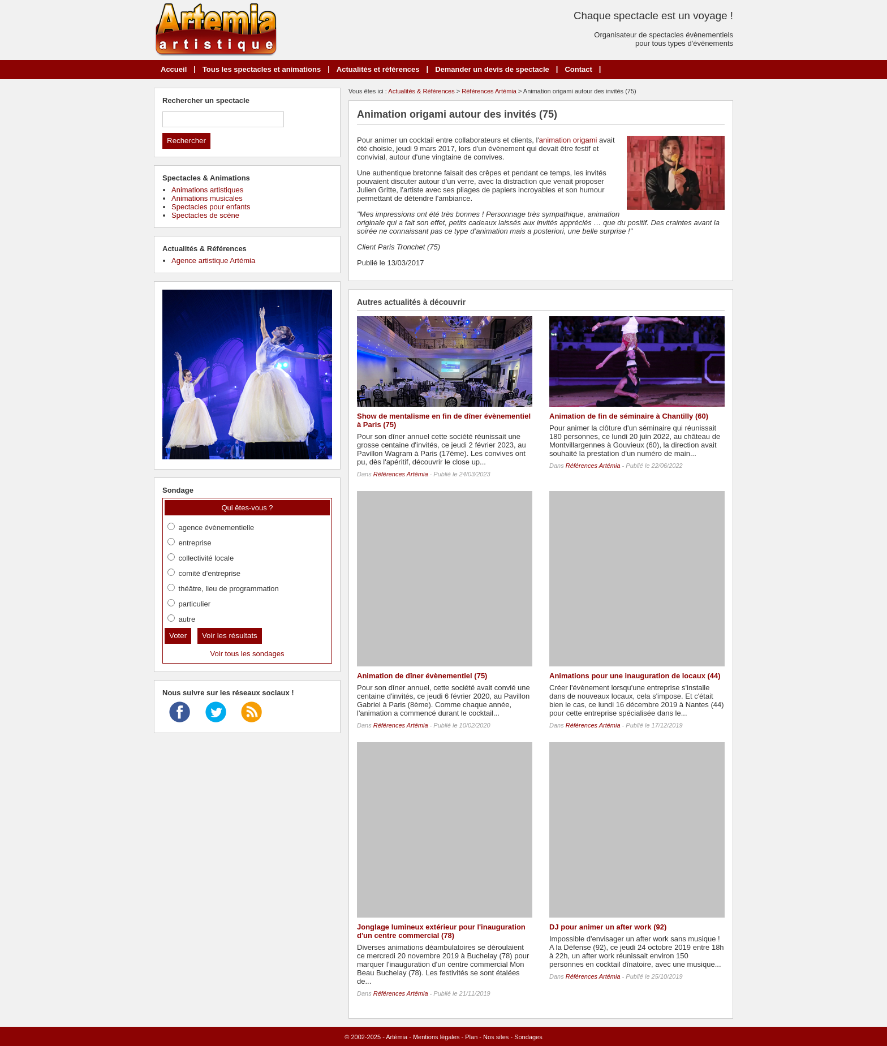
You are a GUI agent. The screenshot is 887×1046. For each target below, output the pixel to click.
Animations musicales (207, 198)
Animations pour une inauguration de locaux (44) (635, 675)
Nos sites (496, 1037)
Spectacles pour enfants (210, 207)
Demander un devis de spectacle (492, 69)
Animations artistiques (207, 190)
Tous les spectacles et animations (262, 69)
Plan (471, 1037)
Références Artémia (489, 91)
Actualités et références (378, 69)
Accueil (174, 69)
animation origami (568, 140)
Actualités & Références (421, 91)
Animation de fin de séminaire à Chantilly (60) (628, 416)
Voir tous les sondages (247, 653)
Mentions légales (436, 1037)
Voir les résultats (229, 635)
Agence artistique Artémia (213, 260)
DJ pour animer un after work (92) (607, 927)
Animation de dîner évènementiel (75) (422, 675)
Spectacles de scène (205, 215)
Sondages (528, 1037)
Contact (578, 69)
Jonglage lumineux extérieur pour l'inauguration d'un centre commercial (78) (441, 931)
